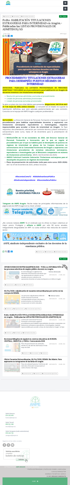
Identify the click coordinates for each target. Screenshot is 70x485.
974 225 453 (9, 415)
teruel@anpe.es (11, 426)
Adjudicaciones (18, 308)
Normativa (15, 16)
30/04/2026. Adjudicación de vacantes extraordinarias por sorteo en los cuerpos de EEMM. (33, 292)
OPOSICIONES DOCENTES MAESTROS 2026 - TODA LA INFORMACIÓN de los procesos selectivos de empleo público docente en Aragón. (33, 268)
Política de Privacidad (35, 469)
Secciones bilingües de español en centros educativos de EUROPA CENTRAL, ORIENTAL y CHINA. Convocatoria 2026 (30, 340)
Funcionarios (34, 353)
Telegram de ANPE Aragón (14, 203)
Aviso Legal (62, 469)
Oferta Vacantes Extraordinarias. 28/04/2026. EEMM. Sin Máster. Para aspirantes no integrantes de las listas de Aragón (33, 360)
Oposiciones (9, 285)
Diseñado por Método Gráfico (55, 474)
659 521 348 (9, 424)
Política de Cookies (50, 469)
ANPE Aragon (20, 467)
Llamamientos (26, 373)
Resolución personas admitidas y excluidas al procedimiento (31, 96)
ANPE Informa (28, 285)
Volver (63, 16)
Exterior (25, 353)
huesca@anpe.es (11, 418)
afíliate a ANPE (34, 225)
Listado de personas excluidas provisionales (24, 101)
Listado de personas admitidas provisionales (24, 98)
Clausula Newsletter (58, 471)
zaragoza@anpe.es (12, 435)
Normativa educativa (27, 16)
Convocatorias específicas (32, 308)
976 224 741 (9, 433)
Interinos (6, 16)
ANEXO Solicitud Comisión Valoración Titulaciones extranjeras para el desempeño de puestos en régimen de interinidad (37, 158)
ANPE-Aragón (63, 33)
